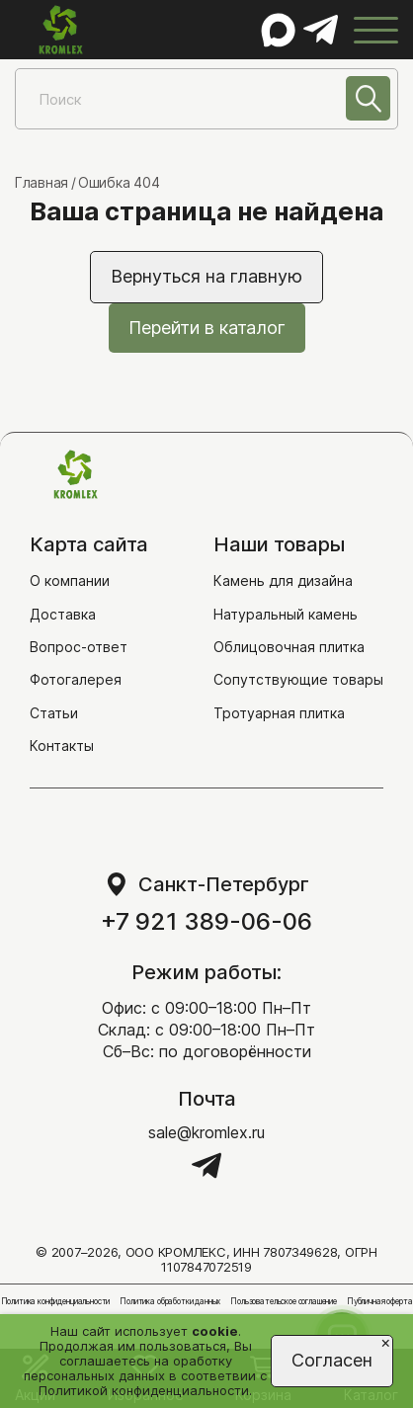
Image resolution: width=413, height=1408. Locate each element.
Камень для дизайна (283, 580)
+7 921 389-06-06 (206, 922)
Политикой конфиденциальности (144, 1390)
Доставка (63, 614)
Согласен (331, 1360)
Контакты (62, 745)
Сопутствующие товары (298, 679)
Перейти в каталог (207, 327)
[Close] (385, 1341)
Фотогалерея (76, 679)
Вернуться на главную (206, 276)
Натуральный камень (285, 614)
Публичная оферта (379, 1301)
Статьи (54, 712)
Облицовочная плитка (289, 646)
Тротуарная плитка (279, 712)
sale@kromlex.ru (206, 1132)
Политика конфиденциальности (56, 1301)
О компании (70, 580)
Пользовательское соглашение (283, 1301)
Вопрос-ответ (78, 646)
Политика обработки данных (170, 1301)
